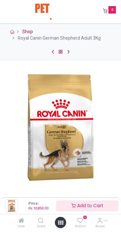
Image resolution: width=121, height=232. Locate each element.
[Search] (41, 221)
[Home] (21, 221)
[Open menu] (60, 223)
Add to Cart (87, 205)
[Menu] (5, 11)
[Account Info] (100, 221)
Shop (27, 31)
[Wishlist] (80, 221)
